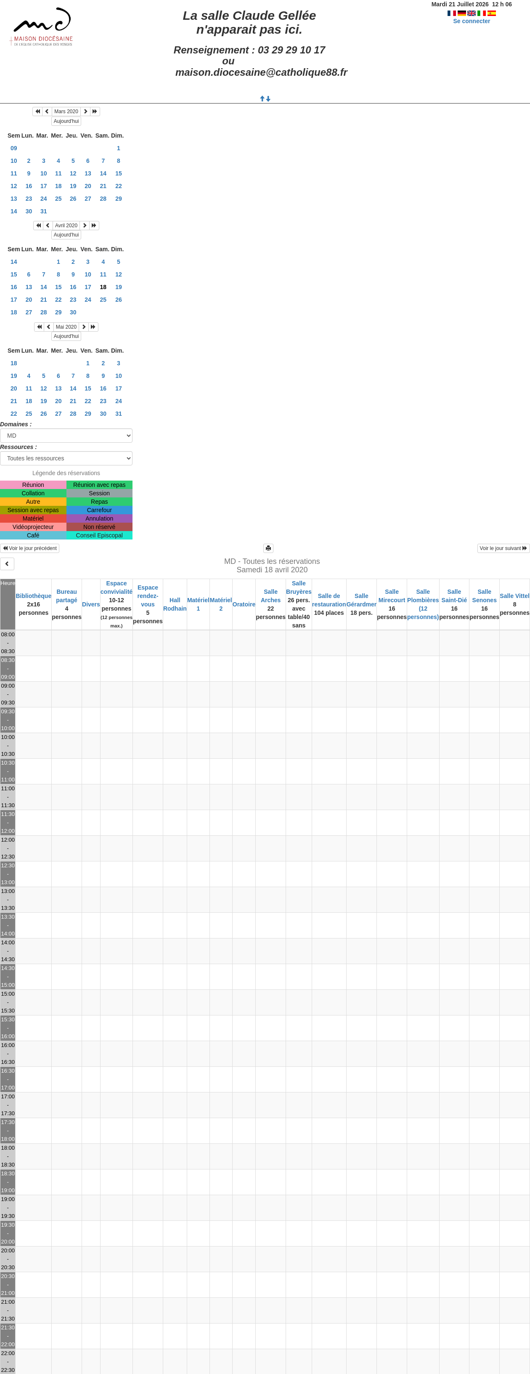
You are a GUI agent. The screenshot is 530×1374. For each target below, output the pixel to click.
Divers (91, 604)
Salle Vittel (515, 596)
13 (88, 173)
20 (88, 186)
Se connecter (471, 21)
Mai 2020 (66, 327)
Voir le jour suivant (503, 548)
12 (73, 173)
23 (29, 198)
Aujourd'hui (66, 121)
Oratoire (244, 604)
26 (73, 198)
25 (58, 198)
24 (43, 198)
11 (14, 173)
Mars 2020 (66, 111)
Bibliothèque (33, 596)
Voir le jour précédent (30, 548)
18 (58, 186)
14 (103, 173)
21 (103, 186)
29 (118, 198)
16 (29, 186)
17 (43, 186)
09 (14, 148)
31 (43, 211)
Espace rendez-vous (148, 596)
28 (103, 198)
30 (29, 211)
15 (118, 173)
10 (14, 160)
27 (88, 198)
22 (118, 186)
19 (73, 186)
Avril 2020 (66, 226)
